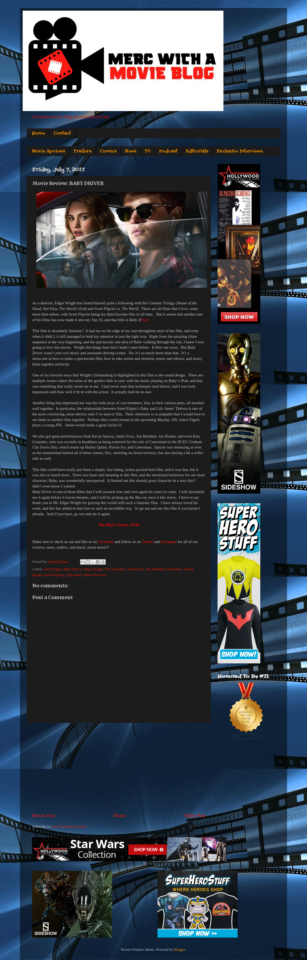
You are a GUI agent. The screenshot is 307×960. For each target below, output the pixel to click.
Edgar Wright (93, 569)
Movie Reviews (48, 151)
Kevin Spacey (54, 575)
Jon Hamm (174, 569)
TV (148, 151)
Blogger (179, 949)
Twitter (147, 542)
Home (38, 133)
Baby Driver (73, 569)
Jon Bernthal (155, 569)
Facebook (105, 542)
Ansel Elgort (53, 569)
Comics (108, 151)
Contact (62, 133)
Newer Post (44, 815)
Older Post (195, 815)
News (130, 151)
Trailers (82, 151)
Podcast (168, 151)
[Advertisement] (119, 767)
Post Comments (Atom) (69, 826)
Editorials (197, 151)
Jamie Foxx (135, 569)
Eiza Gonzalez (115, 569)
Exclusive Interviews (240, 151)
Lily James (74, 575)
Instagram (168, 542)
